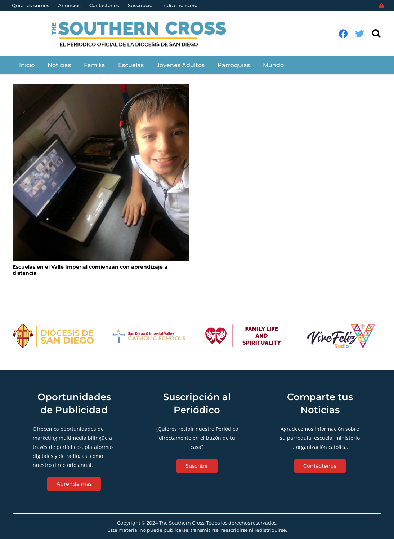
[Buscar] (376, 34)
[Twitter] (359, 33)
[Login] (381, 6)
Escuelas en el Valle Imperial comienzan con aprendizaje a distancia (90, 270)
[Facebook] (343, 33)
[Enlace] (143, 34)
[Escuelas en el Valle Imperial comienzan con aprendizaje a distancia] (101, 172)
